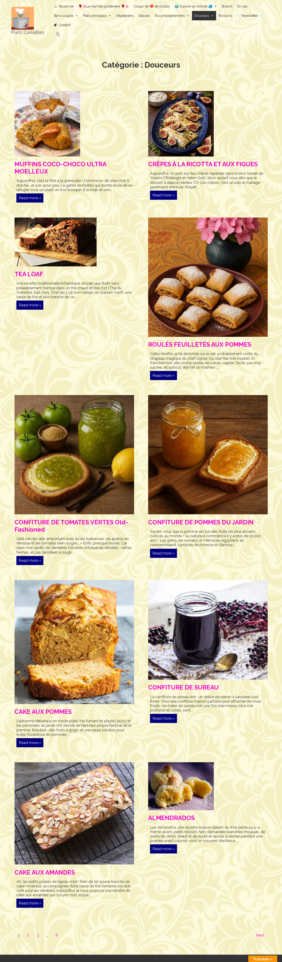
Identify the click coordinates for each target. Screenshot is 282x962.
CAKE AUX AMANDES (45, 872)
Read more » (30, 199)
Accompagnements (172, 16)
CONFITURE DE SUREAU (183, 687)
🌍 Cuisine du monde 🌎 (196, 6)
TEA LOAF (29, 274)
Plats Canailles (28, 32)
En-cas (242, 6)
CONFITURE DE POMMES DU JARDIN (201, 522)
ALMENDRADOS (171, 817)
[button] (161, 35)
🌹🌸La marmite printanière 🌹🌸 (103, 6)
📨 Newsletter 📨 (250, 16)
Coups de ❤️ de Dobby (152, 6)
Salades (144, 16)
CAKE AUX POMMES (43, 711)
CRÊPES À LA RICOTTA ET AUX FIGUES (203, 164)
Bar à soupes (66, 16)
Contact (64, 25)
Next (260, 935)
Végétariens (125, 16)
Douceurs (204, 16)
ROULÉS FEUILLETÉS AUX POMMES (199, 344)
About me (66, 6)
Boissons (225, 16)
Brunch (227, 6)
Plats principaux (97, 16)
